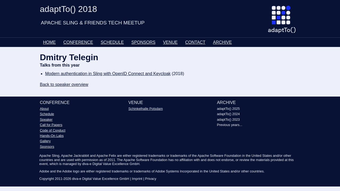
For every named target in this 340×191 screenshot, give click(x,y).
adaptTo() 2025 (228, 109)
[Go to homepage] (283, 21)
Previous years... (229, 125)
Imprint (137, 179)
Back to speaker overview (64, 84)
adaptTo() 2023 (228, 119)
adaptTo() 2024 (228, 114)
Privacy (150, 179)
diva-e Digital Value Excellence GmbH (100, 179)
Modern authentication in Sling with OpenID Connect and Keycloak (108, 73)
